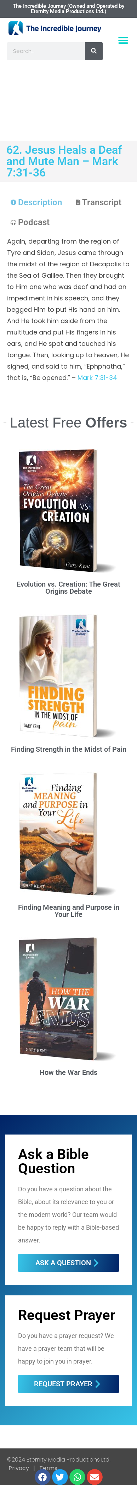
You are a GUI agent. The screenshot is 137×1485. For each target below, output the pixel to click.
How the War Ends (68, 1072)
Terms (47, 1468)
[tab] (36, 202)
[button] (123, 41)
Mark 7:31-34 (97, 377)
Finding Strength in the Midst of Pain (68, 749)
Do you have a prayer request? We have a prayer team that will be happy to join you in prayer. (66, 1348)
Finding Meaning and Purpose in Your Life (68, 911)
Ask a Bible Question (53, 1161)
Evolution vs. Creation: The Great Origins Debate (68, 587)
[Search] (94, 51)
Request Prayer (66, 1315)
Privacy (18, 1468)
